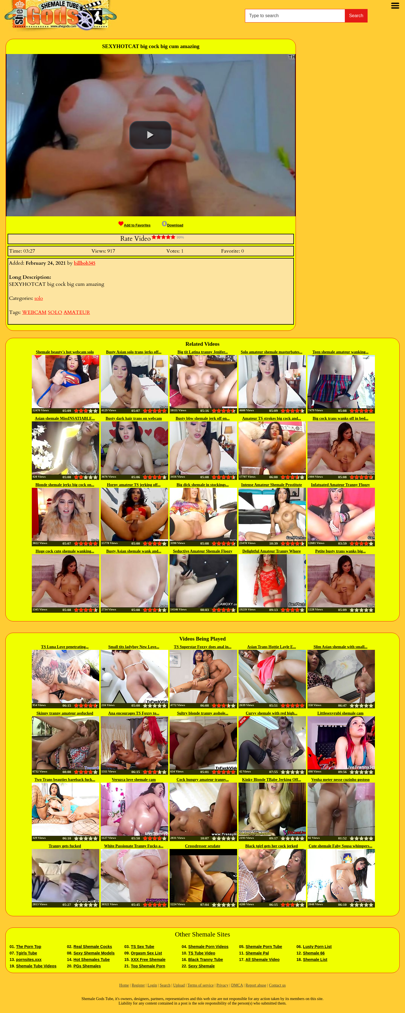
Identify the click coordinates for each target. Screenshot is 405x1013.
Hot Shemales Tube (91, 959)
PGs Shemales (87, 966)
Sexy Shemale (201, 966)
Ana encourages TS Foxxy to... (133, 713)
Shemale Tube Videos (36, 966)
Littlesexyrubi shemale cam (340, 713)
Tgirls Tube (26, 953)
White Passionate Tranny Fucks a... (133, 846)
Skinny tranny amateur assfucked (65, 713)
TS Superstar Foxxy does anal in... (202, 647)
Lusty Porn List (317, 946)
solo (38, 298)
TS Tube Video (201, 953)
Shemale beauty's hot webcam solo (65, 352)
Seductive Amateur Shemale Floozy (202, 551)
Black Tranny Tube (205, 959)
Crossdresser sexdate (202, 846)
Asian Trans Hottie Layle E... (271, 647)
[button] (150, 135)
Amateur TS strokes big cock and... (271, 418)
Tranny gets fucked (65, 846)
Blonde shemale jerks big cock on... (64, 485)
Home (124, 985)
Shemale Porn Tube (264, 946)
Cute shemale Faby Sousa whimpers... (340, 846)
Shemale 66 (314, 953)
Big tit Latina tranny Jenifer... (202, 352)
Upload (179, 985)
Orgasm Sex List (146, 953)
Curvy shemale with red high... (272, 713)
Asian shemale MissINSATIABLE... (65, 418)
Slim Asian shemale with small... (341, 647)
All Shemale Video (263, 959)
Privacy (222, 985)
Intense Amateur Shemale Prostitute (271, 485)
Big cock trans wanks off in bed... (340, 418)
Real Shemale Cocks (92, 946)
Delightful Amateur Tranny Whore (271, 551)
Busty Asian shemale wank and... (133, 551)
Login (152, 985)
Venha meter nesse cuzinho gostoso (340, 780)
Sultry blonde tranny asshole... (202, 713)
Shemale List (315, 959)
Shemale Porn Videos (208, 946)
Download (172, 225)
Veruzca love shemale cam (134, 780)
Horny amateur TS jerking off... (133, 485)
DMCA (237, 985)
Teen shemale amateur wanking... (340, 352)
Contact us (277, 985)
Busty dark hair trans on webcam (133, 418)
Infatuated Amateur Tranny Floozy (340, 485)
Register (138, 985)
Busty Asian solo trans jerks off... (133, 352)
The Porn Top (28, 946)
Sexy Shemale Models (93, 953)
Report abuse (256, 985)
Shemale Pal (257, 953)
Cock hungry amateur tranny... (203, 780)
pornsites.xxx (28, 959)
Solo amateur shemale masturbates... (271, 352)
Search (356, 15)
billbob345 (84, 263)
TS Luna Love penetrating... (65, 647)
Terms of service (201, 985)
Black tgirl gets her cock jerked (271, 846)
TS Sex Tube (142, 946)
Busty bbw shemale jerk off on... (203, 418)
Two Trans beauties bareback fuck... (65, 780)
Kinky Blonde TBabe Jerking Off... (271, 780)
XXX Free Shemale (148, 959)
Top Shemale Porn (148, 966)
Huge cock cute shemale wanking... (64, 551)
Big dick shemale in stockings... (203, 485)
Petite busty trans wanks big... (340, 551)
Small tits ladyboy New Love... (133, 647)
